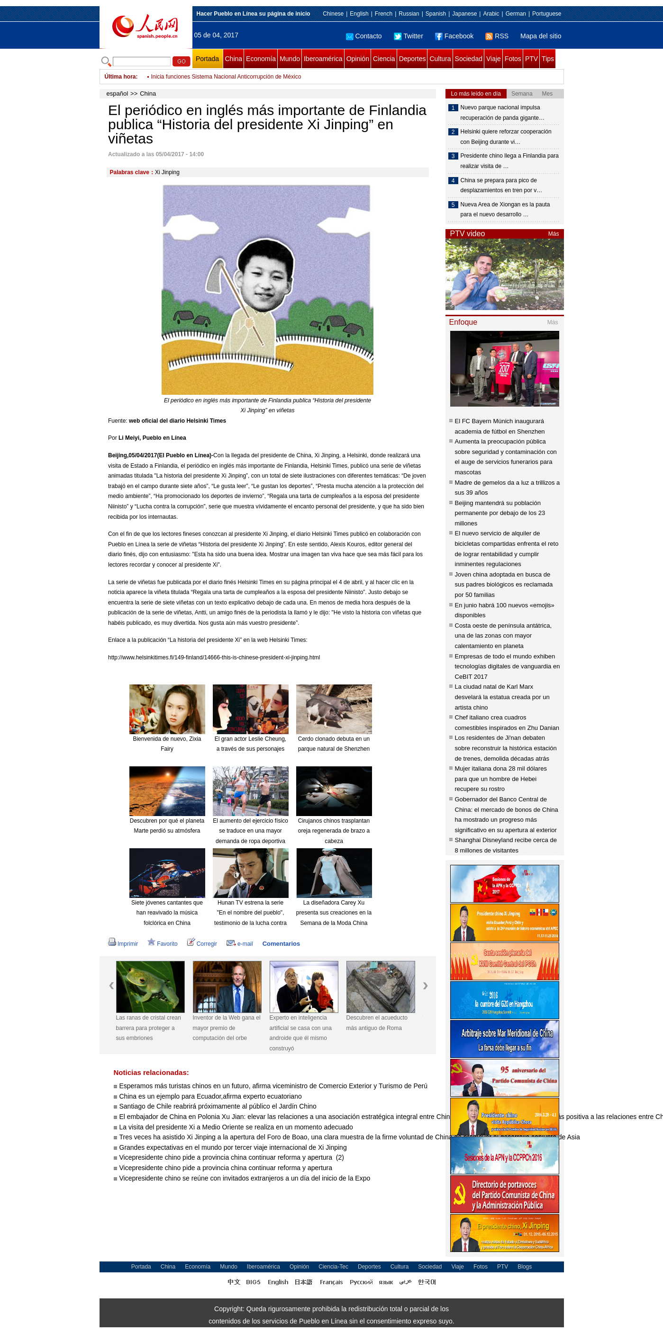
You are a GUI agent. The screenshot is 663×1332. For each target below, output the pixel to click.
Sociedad (468, 58)
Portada (207, 58)
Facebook (454, 36)
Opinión (357, 58)
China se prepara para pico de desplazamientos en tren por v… (502, 185)
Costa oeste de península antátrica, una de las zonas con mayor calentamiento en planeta (503, 635)
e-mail (240, 944)
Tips (548, 58)
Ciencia (384, 58)
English (359, 13)
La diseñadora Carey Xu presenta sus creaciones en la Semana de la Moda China (334, 912)
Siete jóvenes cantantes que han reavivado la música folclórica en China (167, 912)
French (383, 13)
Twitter (408, 36)
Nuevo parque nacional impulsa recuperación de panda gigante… (503, 112)
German (516, 13)
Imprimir (123, 944)
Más (553, 234)
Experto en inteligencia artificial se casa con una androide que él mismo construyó (301, 1033)
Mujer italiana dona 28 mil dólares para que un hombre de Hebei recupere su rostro (501, 778)
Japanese (464, 13)
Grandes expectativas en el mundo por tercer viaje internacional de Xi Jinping (233, 1147)
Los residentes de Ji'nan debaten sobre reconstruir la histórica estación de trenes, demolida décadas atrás (506, 748)
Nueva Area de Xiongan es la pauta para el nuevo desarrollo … (505, 209)
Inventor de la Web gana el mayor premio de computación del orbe (227, 1027)
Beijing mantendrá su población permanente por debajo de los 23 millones (500, 513)
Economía (261, 58)
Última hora (120, 76)
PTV (531, 58)
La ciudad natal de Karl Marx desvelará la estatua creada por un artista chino (502, 696)
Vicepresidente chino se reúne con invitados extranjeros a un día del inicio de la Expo (245, 1178)
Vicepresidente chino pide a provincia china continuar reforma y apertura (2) (231, 1157)
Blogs (525, 1266)
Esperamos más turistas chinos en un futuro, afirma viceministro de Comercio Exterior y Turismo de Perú (273, 1086)
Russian (409, 13)
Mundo (290, 58)
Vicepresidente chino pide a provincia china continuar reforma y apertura (226, 1168)
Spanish (436, 13)
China (234, 58)
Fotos (513, 58)
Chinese (333, 13)
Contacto (364, 36)
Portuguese (546, 13)
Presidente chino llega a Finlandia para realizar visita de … (510, 160)
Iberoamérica (323, 58)
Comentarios (281, 943)
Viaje (493, 58)
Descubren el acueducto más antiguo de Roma (377, 1022)
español (117, 93)
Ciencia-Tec (333, 1266)
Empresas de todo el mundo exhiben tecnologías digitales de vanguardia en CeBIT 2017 (507, 666)
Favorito (162, 944)
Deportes (412, 58)
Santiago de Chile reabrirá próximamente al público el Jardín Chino (218, 1106)
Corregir (202, 944)
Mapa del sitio (540, 36)
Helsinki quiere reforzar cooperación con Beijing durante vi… (506, 136)
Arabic (491, 13)
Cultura (440, 58)
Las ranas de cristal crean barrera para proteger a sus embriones (148, 1027)
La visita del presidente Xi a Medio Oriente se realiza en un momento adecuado (236, 1127)
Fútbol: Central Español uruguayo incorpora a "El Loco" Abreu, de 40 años (244, 76)
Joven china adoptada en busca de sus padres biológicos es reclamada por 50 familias (504, 584)
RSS (497, 36)
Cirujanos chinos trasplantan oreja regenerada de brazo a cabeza (334, 830)
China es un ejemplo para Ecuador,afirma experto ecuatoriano (210, 1096)
